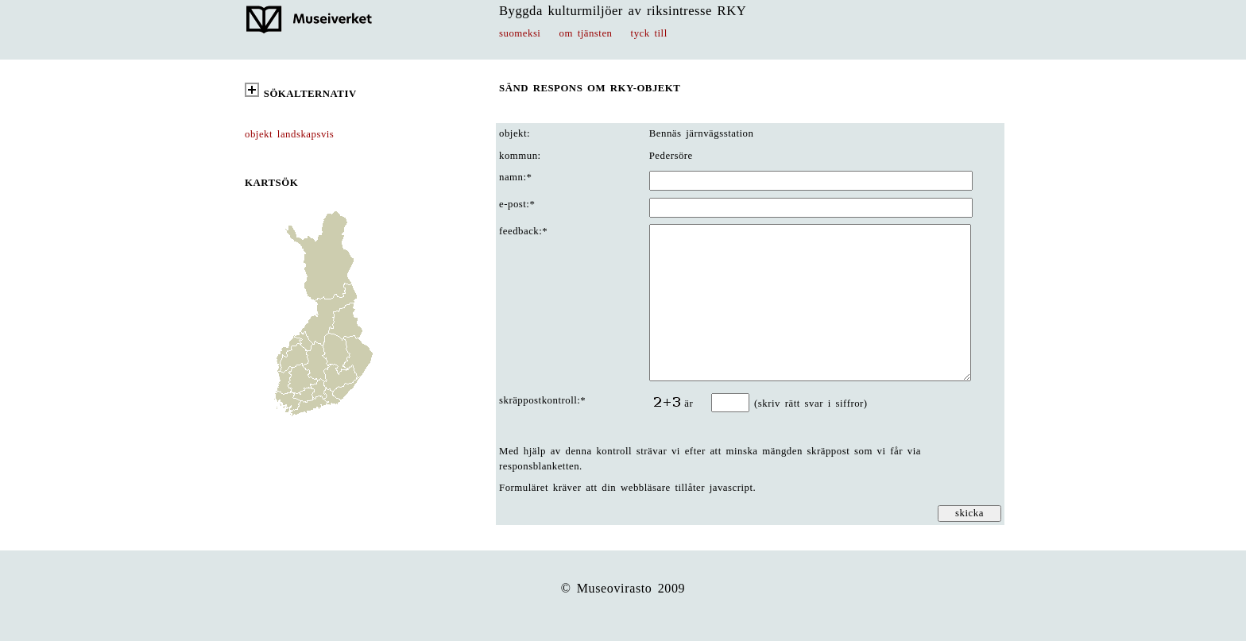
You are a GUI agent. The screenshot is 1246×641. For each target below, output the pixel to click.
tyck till (649, 33)
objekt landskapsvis (289, 134)
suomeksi (519, 33)
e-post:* (517, 204)
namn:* (515, 177)
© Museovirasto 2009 (623, 588)
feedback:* (523, 231)
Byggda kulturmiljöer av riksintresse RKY (622, 10)
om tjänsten (586, 33)
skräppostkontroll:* (542, 400)
